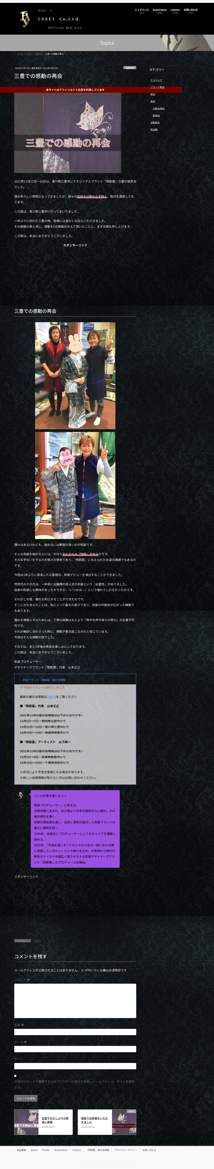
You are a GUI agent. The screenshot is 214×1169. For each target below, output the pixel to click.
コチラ (51, 696)
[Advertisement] (75, 274)
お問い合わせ (149, 1150)
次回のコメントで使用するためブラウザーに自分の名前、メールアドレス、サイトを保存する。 (74, 1084)
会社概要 (21, 1150)
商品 (152, 101)
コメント (22, 979)
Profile (45, 1150)
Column (76, 1150)
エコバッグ (156, 80)
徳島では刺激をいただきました (94, 1120)
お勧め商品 (159, 108)
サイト (18, 1058)
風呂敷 (153, 129)
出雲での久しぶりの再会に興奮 (55, 1120)
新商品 (156, 115)
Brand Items (61, 1150)
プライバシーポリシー (125, 1150)
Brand (34, 1150)
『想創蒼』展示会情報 (97, 1150)
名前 (19, 1024)
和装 (152, 94)
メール (20, 1042)
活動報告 (130, 67)
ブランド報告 (157, 87)
